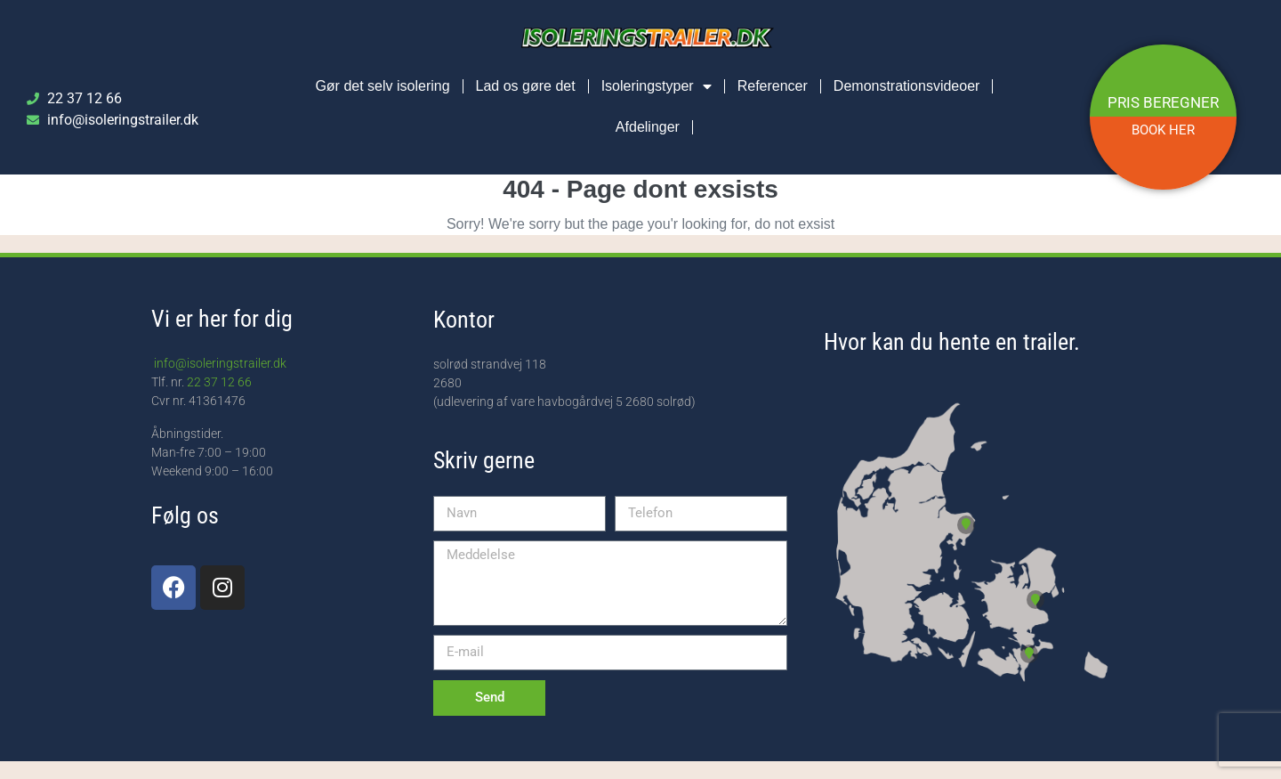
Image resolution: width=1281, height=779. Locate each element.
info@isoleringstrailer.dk (218, 363)
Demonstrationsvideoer (907, 85)
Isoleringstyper (656, 86)
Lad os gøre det (526, 85)
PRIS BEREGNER (1163, 102)
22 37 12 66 (219, 382)
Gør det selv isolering (382, 85)
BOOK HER (1163, 130)
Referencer (772, 85)
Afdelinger (648, 126)
